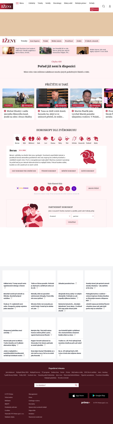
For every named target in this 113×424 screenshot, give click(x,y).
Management (33, 394)
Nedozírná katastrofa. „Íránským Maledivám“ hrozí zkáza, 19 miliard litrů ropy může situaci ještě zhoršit (70, 307)
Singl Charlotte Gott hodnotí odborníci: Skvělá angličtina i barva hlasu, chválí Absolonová (26, 51)
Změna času (55, 372)
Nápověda (32, 410)
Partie (62, 372)
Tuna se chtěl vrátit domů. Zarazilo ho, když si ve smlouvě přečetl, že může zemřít (52, 115)
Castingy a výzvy (34, 401)
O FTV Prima (9, 394)
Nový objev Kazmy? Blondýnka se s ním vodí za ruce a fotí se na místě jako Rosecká (42, 353)
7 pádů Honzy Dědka (11, 375)
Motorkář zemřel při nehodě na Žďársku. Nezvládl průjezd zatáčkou (14, 296)
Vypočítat (71, 221)
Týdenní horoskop (48, 171)
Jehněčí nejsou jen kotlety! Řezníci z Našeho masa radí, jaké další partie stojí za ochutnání (97, 306)
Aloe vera (59, 375)
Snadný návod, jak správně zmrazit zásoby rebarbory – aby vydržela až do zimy (97, 286)
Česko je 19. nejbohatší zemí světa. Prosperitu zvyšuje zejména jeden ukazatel (15, 306)
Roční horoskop (87, 171)
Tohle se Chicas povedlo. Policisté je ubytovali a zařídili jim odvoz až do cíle (42, 286)
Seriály (48, 3)
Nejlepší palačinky (50, 378)
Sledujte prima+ (81, 3)
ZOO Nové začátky (90, 372)
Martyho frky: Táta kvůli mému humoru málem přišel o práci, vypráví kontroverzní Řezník (41, 333)
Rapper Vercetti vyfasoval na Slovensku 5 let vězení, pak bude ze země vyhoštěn (42, 343)
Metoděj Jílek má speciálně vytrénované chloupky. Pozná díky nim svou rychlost (42, 296)
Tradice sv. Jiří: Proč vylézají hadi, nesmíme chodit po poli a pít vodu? (70, 343)
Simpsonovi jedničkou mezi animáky (13, 332)
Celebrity (32, 3)
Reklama (7, 401)
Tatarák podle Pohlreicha (46, 375)
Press (30, 397)
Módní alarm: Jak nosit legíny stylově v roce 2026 (99, 51)
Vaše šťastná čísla (55, 183)
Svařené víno (32, 375)
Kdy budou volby (77, 372)
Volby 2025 (22, 375)
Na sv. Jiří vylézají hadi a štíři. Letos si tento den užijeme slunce (69, 353)
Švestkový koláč (63, 378)
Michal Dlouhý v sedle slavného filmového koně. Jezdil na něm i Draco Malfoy (18, 114)
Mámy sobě (68, 3)
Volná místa (8, 397)
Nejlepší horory (35, 372)
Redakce (31, 414)
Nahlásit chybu (9, 417)
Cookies (7, 410)
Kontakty (32, 404)
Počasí (68, 372)
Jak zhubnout (10, 372)
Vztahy (40, 3)
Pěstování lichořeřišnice (71, 375)
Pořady (91, 3)
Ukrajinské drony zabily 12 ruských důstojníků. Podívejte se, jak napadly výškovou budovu (70, 296)
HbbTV (7, 404)
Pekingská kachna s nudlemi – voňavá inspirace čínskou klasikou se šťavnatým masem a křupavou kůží (97, 297)
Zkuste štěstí (93, 188)
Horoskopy (57, 3)
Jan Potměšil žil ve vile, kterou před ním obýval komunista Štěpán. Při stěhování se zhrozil (61, 51)
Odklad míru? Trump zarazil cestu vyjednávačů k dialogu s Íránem (15, 286)
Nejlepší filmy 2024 (22, 372)
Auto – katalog (102, 372)
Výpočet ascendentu (87, 375)
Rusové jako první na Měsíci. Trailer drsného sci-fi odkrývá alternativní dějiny (13, 343)
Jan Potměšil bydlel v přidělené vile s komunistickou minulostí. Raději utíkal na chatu (69, 333)
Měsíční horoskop (69, 171)
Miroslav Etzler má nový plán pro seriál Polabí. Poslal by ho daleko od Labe (42, 306)
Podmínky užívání (11, 407)
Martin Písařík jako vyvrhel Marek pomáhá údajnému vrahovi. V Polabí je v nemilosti (85, 115)
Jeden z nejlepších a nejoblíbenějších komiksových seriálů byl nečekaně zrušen (14, 353)
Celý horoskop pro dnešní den (24, 171)
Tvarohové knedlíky (102, 375)
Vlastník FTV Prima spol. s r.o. (14, 414)
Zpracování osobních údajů (38, 407)
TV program (46, 372)
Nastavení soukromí (35, 417)
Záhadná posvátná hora (67, 283)
